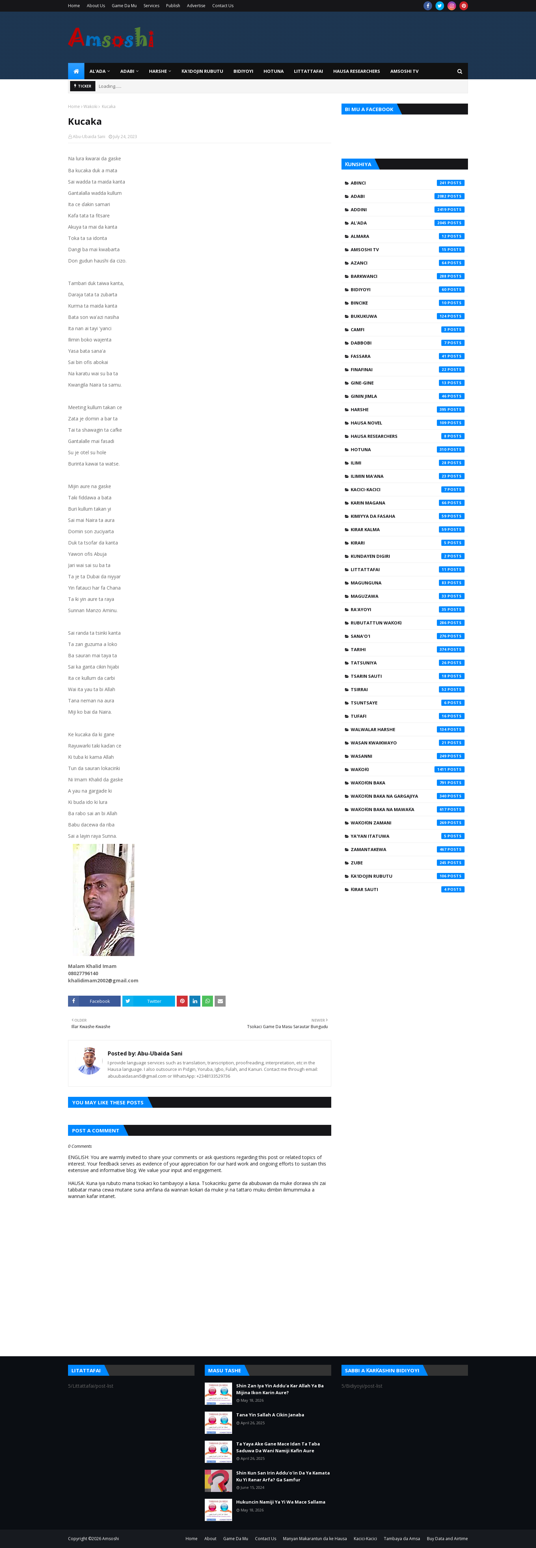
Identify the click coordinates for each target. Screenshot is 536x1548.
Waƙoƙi (90, 106)
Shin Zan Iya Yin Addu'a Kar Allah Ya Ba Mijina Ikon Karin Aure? (280, 1389)
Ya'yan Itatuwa (408, 836)
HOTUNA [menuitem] (274, 71)
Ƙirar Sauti (408, 889)
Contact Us (222, 6)
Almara (408, 236)
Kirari (408, 543)
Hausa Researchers (408, 436)
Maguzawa (408, 596)
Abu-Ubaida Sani (89, 136)
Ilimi (408, 463)
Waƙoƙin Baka (408, 783)
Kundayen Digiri (408, 556)
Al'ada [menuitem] (98, 71)
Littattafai (408, 569)
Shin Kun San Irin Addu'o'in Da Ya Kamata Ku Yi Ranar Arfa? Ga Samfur (283, 1476)
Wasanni (408, 756)
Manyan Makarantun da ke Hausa (315, 1539)
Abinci (408, 183)
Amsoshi (110, 1539)
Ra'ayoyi (408, 609)
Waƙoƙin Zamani (408, 823)
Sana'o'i (408, 636)
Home (74, 6)
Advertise (196, 6)
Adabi (408, 196)
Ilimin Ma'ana (408, 476)
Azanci (408, 263)
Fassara (408, 356)
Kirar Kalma (408, 529)
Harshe (408, 409)
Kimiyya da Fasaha (408, 516)
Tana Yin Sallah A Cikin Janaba (270, 1415)
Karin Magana (408, 503)
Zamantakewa (408, 849)
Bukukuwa (408, 316)
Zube (408, 863)
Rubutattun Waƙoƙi (408, 623)
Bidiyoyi (408, 289)
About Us (96, 6)
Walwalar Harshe (408, 729)
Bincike (408, 303)
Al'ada (408, 223)
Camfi (408, 329)
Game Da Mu (124, 6)
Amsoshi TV (408, 249)
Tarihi (408, 649)
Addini (408, 209)
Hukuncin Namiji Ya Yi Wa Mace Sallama (280, 1502)
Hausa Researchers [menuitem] (356, 71)
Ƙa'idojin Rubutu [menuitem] (202, 71)
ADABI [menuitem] (127, 71)
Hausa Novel (408, 423)
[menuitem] (76, 71)
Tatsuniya (408, 663)
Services (151, 6)
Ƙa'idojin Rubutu (408, 876)
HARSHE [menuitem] (158, 71)
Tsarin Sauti (408, 676)
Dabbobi (408, 343)
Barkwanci (408, 276)
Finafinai (408, 369)
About (210, 1539)
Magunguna (408, 583)
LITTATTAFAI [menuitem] (308, 71)
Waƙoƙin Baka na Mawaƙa (408, 809)
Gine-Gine (408, 383)
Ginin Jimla (408, 396)
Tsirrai (408, 689)
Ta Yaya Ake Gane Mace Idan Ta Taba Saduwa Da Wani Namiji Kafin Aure (278, 1447)
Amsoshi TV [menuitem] (404, 71)
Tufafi (408, 716)
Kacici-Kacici (408, 489)
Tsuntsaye (408, 703)
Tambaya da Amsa (402, 1539)
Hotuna (408, 449)
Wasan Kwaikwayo (408, 743)
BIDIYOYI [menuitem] (243, 71)
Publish (173, 6)
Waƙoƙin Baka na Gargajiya (408, 796)
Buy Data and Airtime (447, 1539)
